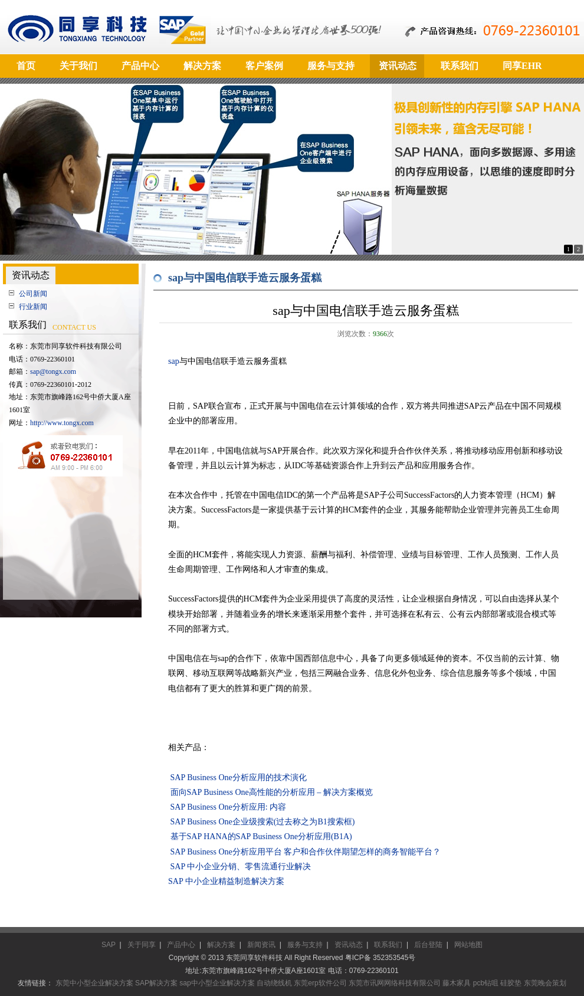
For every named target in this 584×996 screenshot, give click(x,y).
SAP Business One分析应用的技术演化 (238, 777)
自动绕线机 (274, 983)
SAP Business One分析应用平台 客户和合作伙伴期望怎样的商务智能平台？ (305, 851)
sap (173, 361)
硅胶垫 (510, 983)
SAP (108, 945)
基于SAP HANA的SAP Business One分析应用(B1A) (261, 836)
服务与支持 (305, 945)
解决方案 (221, 945)
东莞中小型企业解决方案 (94, 983)
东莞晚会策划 (545, 983)
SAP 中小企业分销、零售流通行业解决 (240, 866)
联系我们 (388, 945)
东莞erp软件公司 (320, 983)
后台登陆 (428, 945)
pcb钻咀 (485, 983)
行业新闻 (33, 307)
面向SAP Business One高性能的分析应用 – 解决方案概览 (271, 792)
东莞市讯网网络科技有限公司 (395, 983)
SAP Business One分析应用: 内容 (228, 807)
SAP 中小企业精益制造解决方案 (226, 881)
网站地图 (468, 945)
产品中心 (181, 945)
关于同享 (141, 945)
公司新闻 (33, 294)
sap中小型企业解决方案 (216, 983)
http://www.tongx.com (62, 423)
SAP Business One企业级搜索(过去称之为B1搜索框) (262, 821)
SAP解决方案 (156, 983)
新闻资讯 (261, 945)
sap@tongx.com (53, 371)
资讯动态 (348, 945)
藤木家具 (456, 983)
